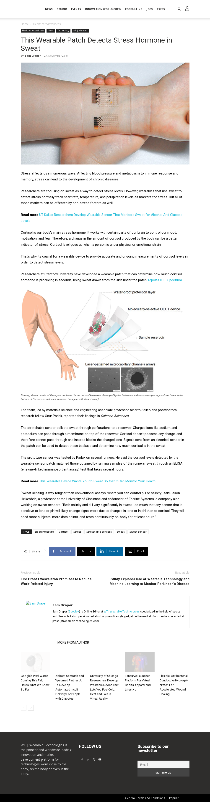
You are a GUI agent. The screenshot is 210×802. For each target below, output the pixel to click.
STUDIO (62, 9)
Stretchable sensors (99, 531)
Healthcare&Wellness (33, 30)
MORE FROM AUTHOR (73, 642)
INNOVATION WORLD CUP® (103, 9)
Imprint (174, 798)
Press (161, 9)
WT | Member (80, 30)
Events (76, 9)
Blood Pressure (44, 531)
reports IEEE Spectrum (165, 280)
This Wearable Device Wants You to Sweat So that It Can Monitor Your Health (97, 481)
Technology (63, 30)
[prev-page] (23, 708)
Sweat (120, 531)
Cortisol (63, 531)
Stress (77, 531)
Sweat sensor (138, 531)
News (49, 9)
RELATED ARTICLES (37, 642)
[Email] (163, 764)
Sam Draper (33, 55)
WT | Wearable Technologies (122, 611)
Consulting (134, 9)
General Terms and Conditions (145, 798)
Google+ (74, 611)
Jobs (150, 9)
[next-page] (31, 708)
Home (25, 24)
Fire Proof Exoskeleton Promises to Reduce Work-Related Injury (56, 581)
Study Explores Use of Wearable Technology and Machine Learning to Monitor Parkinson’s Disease (149, 581)
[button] (179, 9)
